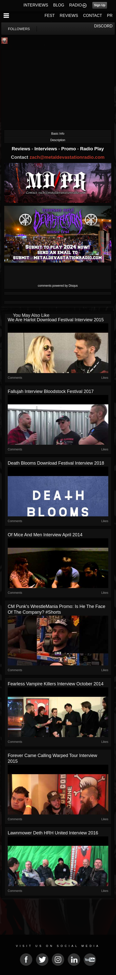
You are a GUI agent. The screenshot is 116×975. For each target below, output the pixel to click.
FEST (50, 15)
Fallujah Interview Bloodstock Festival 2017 (51, 391)
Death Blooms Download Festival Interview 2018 (56, 463)
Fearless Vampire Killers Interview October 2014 (56, 683)
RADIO (75, 5)
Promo (69, 148)
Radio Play (92, 148)
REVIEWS (69, 15)
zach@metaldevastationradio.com (67, 157)
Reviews (22, 148)
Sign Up (99, 5)
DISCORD (103, 26)
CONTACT (92, 15)
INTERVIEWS (35, 5)
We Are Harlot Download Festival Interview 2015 (56, 319)
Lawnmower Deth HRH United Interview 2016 (53, 832)
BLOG (58, 5)
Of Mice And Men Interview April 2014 (45, 534)
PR (110, 15)
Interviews (46, 148)
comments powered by (58, 285)
